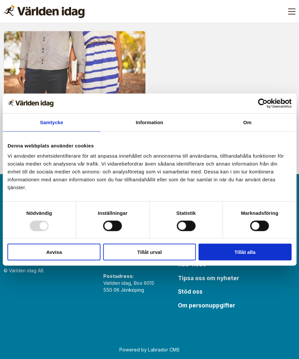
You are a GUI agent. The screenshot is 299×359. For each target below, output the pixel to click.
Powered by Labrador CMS (149, 349)
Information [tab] (149, 122)
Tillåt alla (245, 252)
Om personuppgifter (206, 305)
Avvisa (54, 252)
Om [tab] (247, 122)
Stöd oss (190, 291)
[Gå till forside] (44, 11)
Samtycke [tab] (51, 122)
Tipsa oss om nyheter (208, 278)
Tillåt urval (149, 252)
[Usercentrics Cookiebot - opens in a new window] (262, 103)
